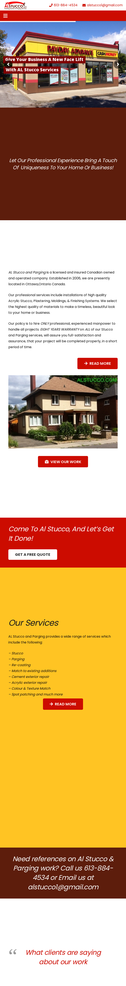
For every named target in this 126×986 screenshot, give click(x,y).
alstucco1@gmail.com (63, 887)
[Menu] (5, 15)
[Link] (15, 5)
